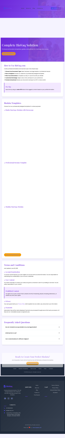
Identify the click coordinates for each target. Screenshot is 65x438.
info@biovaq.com (10, 414)
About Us (28, 8)
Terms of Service (55, 389)
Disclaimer (55, 396)
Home (22, 8)
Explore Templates (9, 53)
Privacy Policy (21, 306)
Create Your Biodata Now (13, 256)
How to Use (33, 372)
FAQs (45, 372)
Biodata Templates (23, 372)
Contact (51, 372)
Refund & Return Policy (55, 394)
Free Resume (37, 398)
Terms (39, 372)
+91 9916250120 (55, 8)
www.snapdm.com (36, 431)
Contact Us (39, 8)
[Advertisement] (32, 27)
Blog (33, 8)
